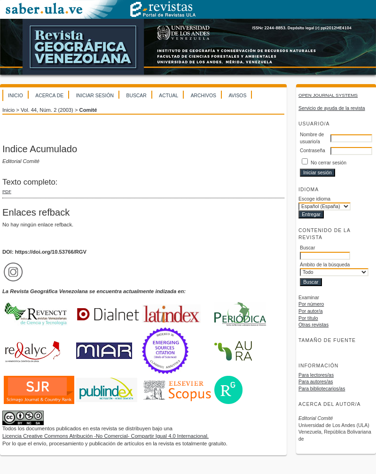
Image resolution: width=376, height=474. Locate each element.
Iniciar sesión (95, 95)
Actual (168, 95)
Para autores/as (315, 381)
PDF (6, 191)
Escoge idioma (314, 199)
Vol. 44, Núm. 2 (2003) (47, 110)
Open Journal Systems (328, 95)
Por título (308, 318)
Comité (88, 110)
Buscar (136, 95)
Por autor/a (310, 311)
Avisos (237, 95)
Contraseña (312, 150)
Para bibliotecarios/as (321, 388)
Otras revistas (313, 324)
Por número (311, 304)
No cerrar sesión (328, 162)
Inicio (15, 95)
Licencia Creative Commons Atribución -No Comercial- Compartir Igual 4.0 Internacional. (105, 436)
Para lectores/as (316, 375)
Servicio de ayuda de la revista (331, 108)
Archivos (203, 95)
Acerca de (49, 95)
